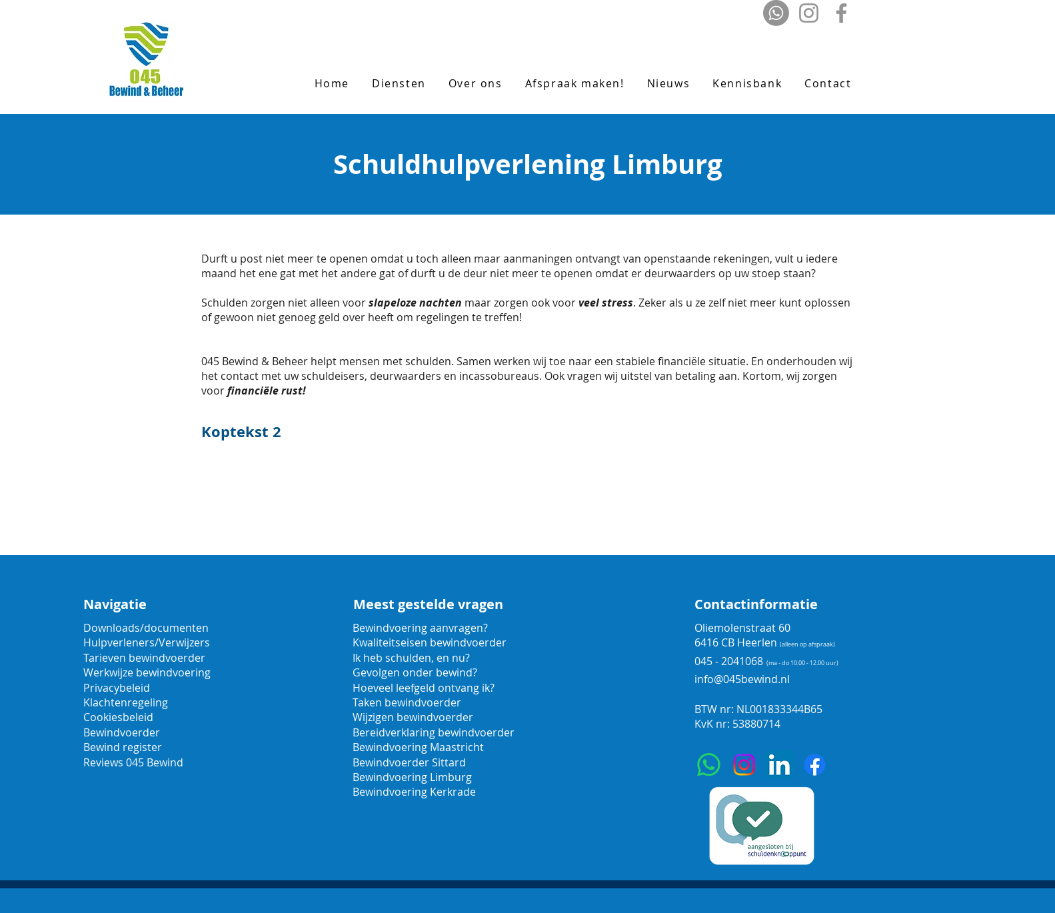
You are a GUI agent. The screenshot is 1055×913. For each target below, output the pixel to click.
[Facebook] (841, 13)
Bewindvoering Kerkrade (414, 791)
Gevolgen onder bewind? (416, 672)
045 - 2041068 (728, 661)
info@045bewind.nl (742, 679)
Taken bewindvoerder (407, 702)
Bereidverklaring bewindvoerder (434, 732)
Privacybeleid (116, 687)
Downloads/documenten (146, 627)
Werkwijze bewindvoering (147, 672)
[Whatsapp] (776, 13)
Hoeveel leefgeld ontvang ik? (424, 687)
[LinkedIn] (779, 764)
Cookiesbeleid (118, 717)
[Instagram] (809, 13)
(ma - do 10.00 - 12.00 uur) (802, 663)
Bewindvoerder (121, 732)
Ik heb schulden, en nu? (411, 657)
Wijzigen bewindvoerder (413, 717)
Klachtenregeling (125, 702)
